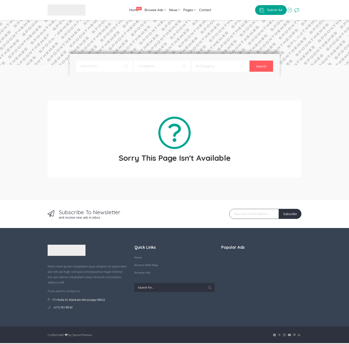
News (172, 10)
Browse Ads (149, 10)
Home (127, 9)
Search (261, 67)
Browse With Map (146, 266)
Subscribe (290, 215)
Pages (190, 10)
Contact (209, 10)
